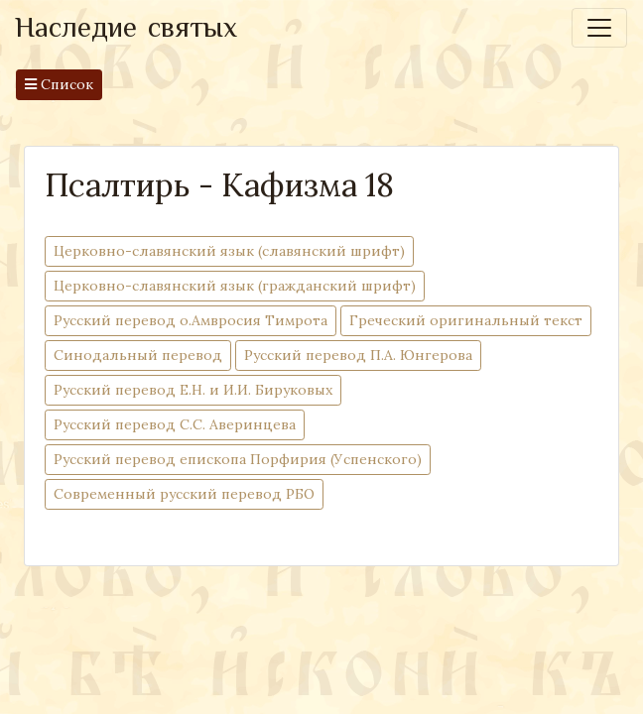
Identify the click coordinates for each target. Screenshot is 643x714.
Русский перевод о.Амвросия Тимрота (190, 319)
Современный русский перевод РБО (184, 493)
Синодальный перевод (138, 354)
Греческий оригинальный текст (465, 319)
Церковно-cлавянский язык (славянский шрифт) (229, 250)
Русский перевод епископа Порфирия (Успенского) (238, 458)
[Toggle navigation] (599, 28)
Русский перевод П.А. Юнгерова (358, 354)
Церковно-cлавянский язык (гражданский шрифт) (235, 285)
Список (59, 84)
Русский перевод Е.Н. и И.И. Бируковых (193, 389)
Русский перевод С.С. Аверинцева (175, 424)
